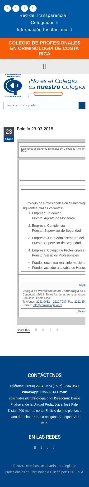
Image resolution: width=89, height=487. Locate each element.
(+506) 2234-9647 (66, 386)
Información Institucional (43, 29)
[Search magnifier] (82, 105)
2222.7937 (59, 301)
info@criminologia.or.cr (47, 305)
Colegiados (43, 22)
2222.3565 (81, 301)
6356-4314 (48, 392)
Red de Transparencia (42, 15)
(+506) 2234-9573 (38, 386)
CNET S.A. (76, 472)
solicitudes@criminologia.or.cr (31, 398)
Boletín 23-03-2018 (35, 129)
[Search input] (42, 105)
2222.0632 (43, 301)
